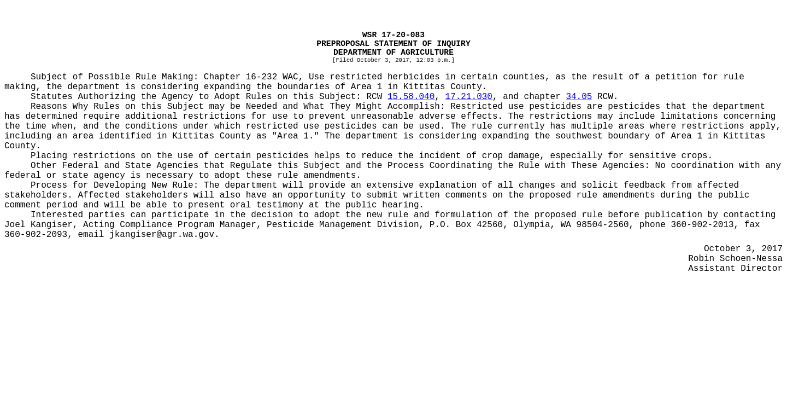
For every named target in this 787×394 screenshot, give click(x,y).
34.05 (579, 97)
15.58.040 (410, 97)
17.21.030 (468, 97)
